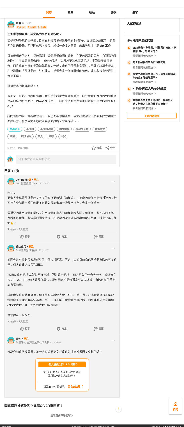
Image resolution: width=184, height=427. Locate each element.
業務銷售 (15, 129)
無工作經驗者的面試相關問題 (149, 62)
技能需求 (100, 129)
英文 (40, 136)
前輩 (70, 12)
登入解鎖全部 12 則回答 (62, 364)
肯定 (64, 236)
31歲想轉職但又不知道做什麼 (149, 88)
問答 (49, 12)
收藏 (99, 147)
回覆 (101, 236)
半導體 (30, 129)
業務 (12, 136)
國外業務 (64, 129)
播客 (135, 12)
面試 (63, 136)
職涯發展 (26, 136)
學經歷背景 (82, 129)
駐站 (92, 12)
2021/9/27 (26, 23)
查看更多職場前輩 (60, 415)
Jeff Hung (22, 179)
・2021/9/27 (43, 183)
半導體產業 (46, 129)
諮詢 (113, 12)
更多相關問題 (151, 116)
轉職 (51, 136)
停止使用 (21, 246)
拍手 (27, 236)
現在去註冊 (74, 386)
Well (18, 338)
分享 (112, 147)
